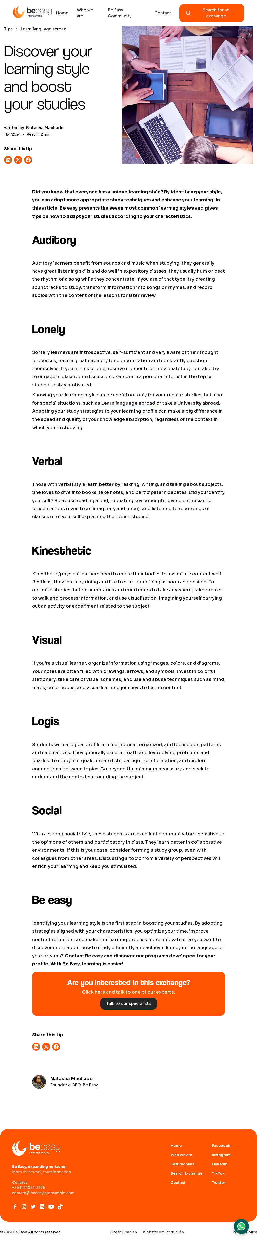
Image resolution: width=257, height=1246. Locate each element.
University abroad (198, 403)
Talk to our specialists (128, 1003)
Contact (162, 13)
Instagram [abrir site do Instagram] (221, 1155)
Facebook (221, 1145)
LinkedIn (219, 1164)
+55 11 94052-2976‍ (28, 1187)
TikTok (218, 1173)
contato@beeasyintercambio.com (43, 1193)
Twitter (218, 1182)
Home (62, 13)
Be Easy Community (120, 13)
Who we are (85, 13)
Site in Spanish (123, 1232)
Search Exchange (186, 1173)
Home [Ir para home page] (176, 1145)
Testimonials (182, 1164)
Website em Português (163, 1232)
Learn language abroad (128, 403)
